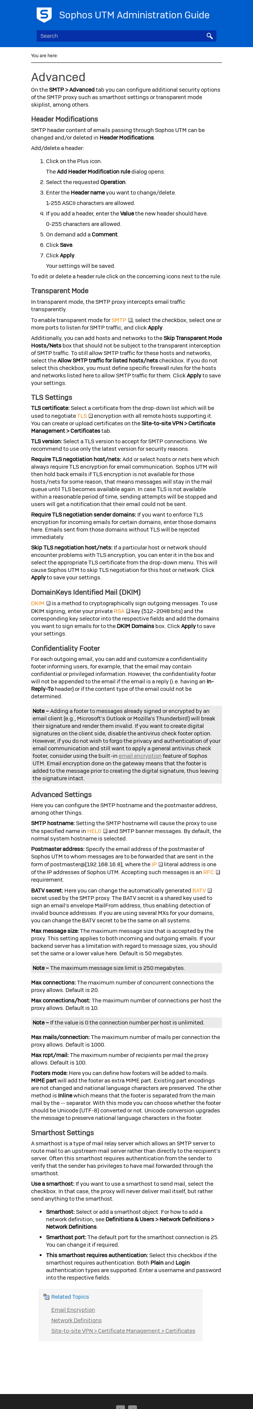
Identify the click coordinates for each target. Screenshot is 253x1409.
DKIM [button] (41, 603)
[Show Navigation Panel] (212, 13)
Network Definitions (76, 1320)
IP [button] (157, 864)
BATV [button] (202, 890)
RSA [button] (122, 611)
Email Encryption (73, 1310)
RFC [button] (211, 872)
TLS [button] (85, 416)
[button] (209, 36)
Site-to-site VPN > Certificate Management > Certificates (123, 1331)
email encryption (140, 756)
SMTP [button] (122, 320)
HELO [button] (97, 831)
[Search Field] (127, 36)
